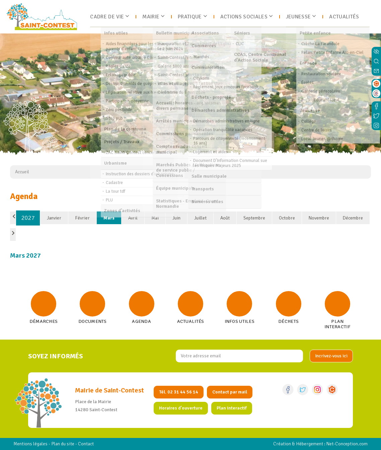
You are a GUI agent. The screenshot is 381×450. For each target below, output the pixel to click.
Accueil (22, 172)
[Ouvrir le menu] (373, 16)
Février (82, 218)
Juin (176, 218)
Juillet (200, 218)
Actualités (344, 17)
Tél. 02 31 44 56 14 (178, 392)
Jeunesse (298, 17)
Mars (109, 218)
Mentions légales (30, 444)
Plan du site (62, 444)
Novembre (319, 218)
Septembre (254, 218)
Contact (86, 444)
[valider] (331, 356)
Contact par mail (229, 392)
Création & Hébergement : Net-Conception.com (320, 444)
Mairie (150, 17)
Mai (155, 218)
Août (225, 218)
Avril (133, 218)
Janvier (54, 218)
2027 (28, 217)
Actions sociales (244, 17)
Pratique (190, 17)
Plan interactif (232, 408)
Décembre (353, 218)
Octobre (287, 218)
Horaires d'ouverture (181, 408)
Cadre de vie (107, 17)
